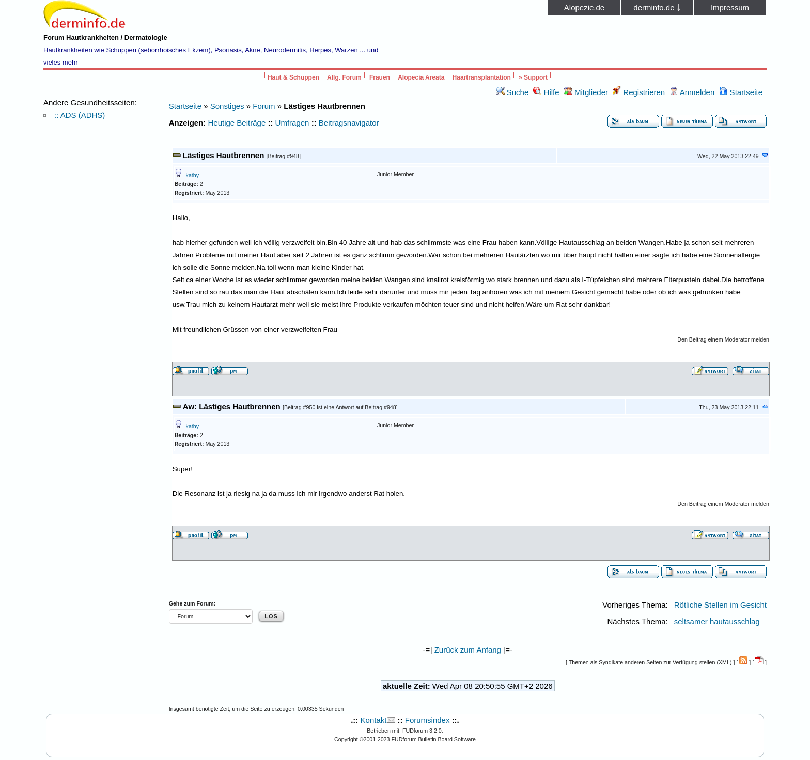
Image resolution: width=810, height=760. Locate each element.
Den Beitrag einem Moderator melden (723, 339)
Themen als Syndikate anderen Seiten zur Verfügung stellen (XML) (650, 662)
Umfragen (292, 122)
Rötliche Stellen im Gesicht (720, 604)
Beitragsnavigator (349, 122)
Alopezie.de (584, 7)
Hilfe (546, 92)
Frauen (379, 77)
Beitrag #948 (283, 156)
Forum (264, 106)
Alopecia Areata (421, 77)
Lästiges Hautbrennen (223, 155)
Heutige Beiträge (237, 122)
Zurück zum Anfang (467, 649)
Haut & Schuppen (293, 77)
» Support (533, 77)
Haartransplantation (482, 77)
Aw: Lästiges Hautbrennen (232, 406)
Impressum (730, 7)
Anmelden (691, 92)
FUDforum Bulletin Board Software (433, 739)
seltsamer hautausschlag (717, 621)
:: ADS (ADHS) (79, 115)
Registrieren (639, 92)
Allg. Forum (344, 77)
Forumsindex (427, 720)
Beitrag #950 (299, 407)
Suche (512, 92)
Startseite (740, 92)
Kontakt (374, 720)
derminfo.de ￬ (656, 7)
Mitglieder (586, 92)
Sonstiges (227, 106)
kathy (192, 175)
